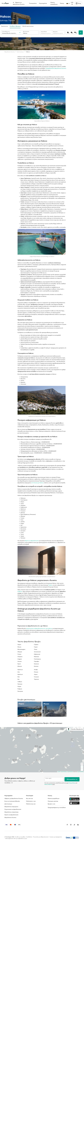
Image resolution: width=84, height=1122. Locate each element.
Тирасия (36, 679)
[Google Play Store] (74, 799)
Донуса (20, 666)
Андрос (20, 659)
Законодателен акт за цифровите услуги (16, 838)
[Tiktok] (74, 824)
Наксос (28, 51)
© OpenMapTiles (70, 771)
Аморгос (20, 656)
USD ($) (72, 3)
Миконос (36, 656)
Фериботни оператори (11, 812)
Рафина (20, 591)
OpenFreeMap (63, 771)
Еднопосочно (4, 26)
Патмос (20, 684)
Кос (19, 679)
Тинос (35, 649)
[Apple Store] (74, 802)
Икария (20, 651)
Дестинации (20, 51)
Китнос (36, 666)
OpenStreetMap (80, 771)
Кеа (19, 677)
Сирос (36, 647)
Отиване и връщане (15, 26)
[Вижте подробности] (12, 783)
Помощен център (53, 801)
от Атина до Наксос (37, 482)
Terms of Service (48, 784)
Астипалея (37, 651)
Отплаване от (6, 31)
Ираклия (20, 674)
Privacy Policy (72, 783)
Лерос (36, 674)
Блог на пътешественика (12, 801)
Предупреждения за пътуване (57, 807)
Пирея (50, 585)
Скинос (36, 672)
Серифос (36, 661)
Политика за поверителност (41, 837)
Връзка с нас (51, 804)
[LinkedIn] (78, 824)
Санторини (37, 659)
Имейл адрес (48, 778)
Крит (19, 664)
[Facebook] (67, 824)
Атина (20, 661)
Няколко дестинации (28, 26)
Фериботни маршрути (11, 806)
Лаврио (20, 681)
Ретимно (20, 691)
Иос (19, 672)
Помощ (62, 3)
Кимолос (36, 664)
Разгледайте (43, 3)
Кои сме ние (29, 798)
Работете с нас (31, 801)
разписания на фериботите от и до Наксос (39, 628)
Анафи (36, 669)
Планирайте (33, 3)
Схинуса (36, 677)
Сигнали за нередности (56, 837)
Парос (19, 644)
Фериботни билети (9, 51)
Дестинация (26, 31)
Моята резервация (54, 3)
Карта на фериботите (32, 540)
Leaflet (59, 771)
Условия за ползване (20, 837)
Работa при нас (31, 804)
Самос (19, 654)
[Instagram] (70, 824)
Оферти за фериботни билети (18, 3)
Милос (19, 647)
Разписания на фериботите (12, 809)
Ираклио (20, 669)
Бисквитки (29, 837)
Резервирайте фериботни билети (56, 68)
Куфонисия (37, 654)
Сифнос (36, 644)
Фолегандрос (21, 649)
